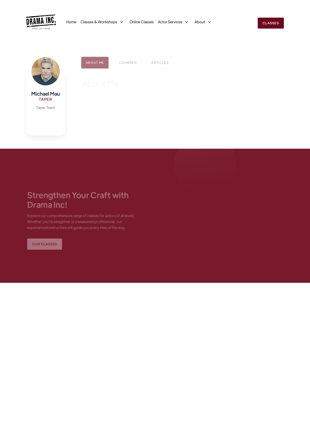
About (200, 22)
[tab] (95, 63)
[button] (102, 22)
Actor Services (170, 22)
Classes (271, 23)
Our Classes (45, 245)
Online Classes (141, 22)
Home (71, 22)
